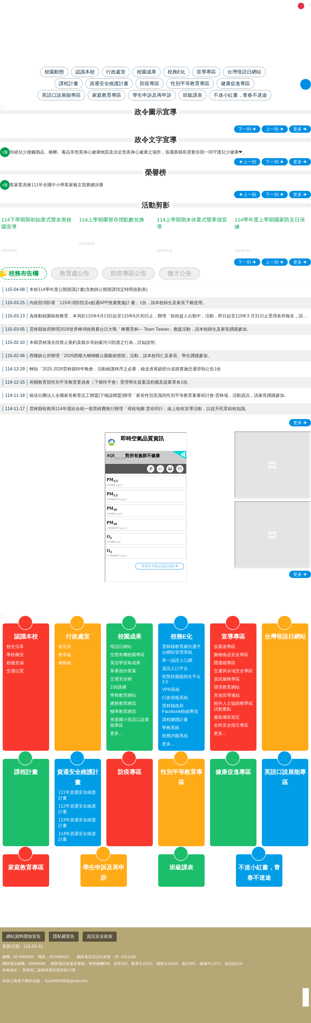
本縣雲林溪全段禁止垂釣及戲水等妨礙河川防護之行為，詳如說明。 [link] (81, 343)
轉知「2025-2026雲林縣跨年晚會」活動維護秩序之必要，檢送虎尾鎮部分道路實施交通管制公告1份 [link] (112, 369)
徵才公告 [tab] (179, 273)
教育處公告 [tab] (74, 273)
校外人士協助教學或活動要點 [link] (233, 706)
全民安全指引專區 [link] (231, 725)
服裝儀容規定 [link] (227, 717)
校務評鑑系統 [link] (175, 735)
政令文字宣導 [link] (155, 140)
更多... (116, 733)
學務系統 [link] (170, 727)
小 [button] (294, 6)
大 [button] (308, 6)
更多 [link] (297, 129)
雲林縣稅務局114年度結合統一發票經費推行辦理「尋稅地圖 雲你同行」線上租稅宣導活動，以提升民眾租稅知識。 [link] (126, 409)
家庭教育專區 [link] (106, 95)
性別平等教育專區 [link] (190, 83)
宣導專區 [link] (206, 72)
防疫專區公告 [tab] (128, 273)
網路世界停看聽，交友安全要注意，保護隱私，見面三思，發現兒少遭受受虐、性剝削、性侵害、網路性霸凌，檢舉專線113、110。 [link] (136, 152)
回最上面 (298, 998)
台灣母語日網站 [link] (244, 72)
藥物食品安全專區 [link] (231, 654)
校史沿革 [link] (15, 646)
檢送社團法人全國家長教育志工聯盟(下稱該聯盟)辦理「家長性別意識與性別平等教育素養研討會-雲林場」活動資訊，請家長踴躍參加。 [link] (146, 395)
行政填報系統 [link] (175, 697)
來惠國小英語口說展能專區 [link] (129, 722)
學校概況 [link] (15, 654)
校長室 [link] (64, 646)
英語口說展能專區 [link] (61, 95)
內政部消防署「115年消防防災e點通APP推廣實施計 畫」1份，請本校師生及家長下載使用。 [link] (105, 303)
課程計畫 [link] (68, 83)
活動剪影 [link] (155, 205)
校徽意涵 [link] (15, 662)
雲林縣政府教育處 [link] (271, 5)
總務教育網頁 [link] (123, 703)
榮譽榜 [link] (155, 172)
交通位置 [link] (15, 671)
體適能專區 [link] (224, 662)
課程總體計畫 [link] (175, 719)
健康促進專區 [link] (235, 83)
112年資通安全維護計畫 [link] (77, 809)
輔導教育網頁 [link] (123, 711)
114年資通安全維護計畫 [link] (77, 836)
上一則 (272, 129)
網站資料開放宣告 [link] (23, 936)
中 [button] (301, 5)
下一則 (244, 129)
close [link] (155, 595)
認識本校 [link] (85, 72)
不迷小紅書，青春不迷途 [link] (240, 95)
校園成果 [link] (146, 72)
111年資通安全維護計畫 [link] (77, 795)
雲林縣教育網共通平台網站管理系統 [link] (181, 649)
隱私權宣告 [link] (64, 936)
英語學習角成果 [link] (125, 662)
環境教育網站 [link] (227, 687)
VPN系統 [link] (171, 689)
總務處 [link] (64, 662)
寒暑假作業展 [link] (123, 671)
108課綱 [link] (118, 687)
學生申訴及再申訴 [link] (152, 95)
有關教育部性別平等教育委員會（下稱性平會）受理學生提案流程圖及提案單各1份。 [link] (97, 382)
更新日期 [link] (10, 946)
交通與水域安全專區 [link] (233, 671)
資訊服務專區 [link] (227, 679)
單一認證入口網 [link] (177, 660)
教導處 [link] (64, 654)
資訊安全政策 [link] (100, 936)
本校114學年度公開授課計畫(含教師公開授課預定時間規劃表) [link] (75, 290)
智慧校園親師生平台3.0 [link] (181, 679)
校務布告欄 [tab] (23, 273)
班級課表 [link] (192, 95)
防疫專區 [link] (149, 83)
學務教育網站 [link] (123, 695)
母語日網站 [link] (121, 646)
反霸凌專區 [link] (224, 646)
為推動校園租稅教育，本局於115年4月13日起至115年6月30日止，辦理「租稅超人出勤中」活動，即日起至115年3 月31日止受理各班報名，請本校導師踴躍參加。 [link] (155, 316)
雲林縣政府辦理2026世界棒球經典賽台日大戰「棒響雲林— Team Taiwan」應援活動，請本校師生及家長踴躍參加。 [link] (127, 329)
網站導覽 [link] (240, 5)
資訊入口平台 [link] (175, 668)
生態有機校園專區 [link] (127, 654)
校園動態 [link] (54, 72)
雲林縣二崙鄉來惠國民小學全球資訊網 (155, 48)
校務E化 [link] (176, 72)
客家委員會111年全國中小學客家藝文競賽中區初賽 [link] (59, 184)
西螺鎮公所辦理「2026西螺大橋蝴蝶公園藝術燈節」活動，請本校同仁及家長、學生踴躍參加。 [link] (107, 356)
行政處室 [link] (116, 72)
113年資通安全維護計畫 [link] (77, 823)
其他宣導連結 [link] (227, 695)
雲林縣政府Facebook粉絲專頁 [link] (180, 708)
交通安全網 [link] (121, 679)
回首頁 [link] (219, 5)
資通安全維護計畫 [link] (109, 83)
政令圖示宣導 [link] (155, 112)
